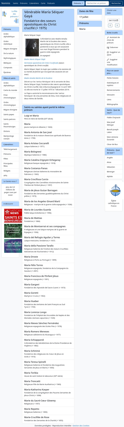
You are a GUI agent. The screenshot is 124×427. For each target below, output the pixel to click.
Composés (8, 67)
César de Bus (112, 144)
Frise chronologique (10, 96)
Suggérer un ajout (113, 53)
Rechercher (116, 3)
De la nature (9, 53)
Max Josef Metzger (111, 123)
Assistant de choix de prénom (113, 40)
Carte (43, 3)
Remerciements (113, 90)
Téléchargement (10, 149)
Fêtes (6, 158)
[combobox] (97, 3)
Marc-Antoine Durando (112, 138)
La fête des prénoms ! (14, 14)
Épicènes (7, 72)
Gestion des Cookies (81, 425)
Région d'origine (10, 49)
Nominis (5, 3)
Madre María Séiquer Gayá (34, 59)
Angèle (110, 157)
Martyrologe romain (9, 137)
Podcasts (51, 3)
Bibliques (7, 63)
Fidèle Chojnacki (113, 117)
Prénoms (23, 3)
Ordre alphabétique (9, 35)
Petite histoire (112, 78)
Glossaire (111, 95)
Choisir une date (111, 11)
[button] (110, 25)
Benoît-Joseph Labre (112, 130)
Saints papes (9, 114)
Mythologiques (10, 58)
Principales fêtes (8, 164)
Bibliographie (112, 104)
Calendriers (34, 3)
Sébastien (111, 167)
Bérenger (111, 171)
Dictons (7, 131)
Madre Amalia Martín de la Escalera (38, 78)
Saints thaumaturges (9, 125)
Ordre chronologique (10, 103)
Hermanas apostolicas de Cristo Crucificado (41, 63)
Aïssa (109, 162)
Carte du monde (10, 90)
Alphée (110, 176)
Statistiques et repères (113, 84)
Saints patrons (9, 119)
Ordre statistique (8, 42)
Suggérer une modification (112, 62)
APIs (5, 175)
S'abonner (112, 47)
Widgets (7, 171)
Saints (15, 3)
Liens (109, 99)
